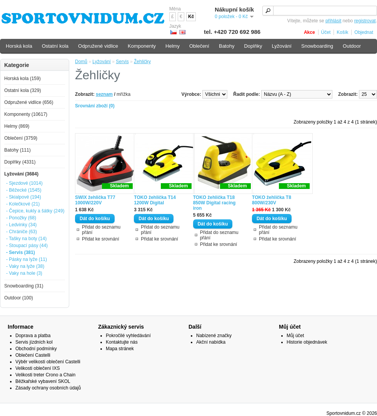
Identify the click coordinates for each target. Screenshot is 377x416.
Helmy (172, 46)
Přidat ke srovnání (100, 239)
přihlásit (333, 20)
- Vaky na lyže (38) (25, 266)
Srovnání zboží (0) (95, 106)
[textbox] (319, 10)
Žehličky (142, 61)
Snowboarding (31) (23, 286)
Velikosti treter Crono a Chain (45, 375)
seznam (104, 94)
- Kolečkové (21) (23, 204)
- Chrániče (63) (21, 231)
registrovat (365, 20)
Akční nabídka (210, 342)
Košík (342, 32)
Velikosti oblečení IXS (37, 368)
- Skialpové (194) (23, 197)
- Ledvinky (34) (21, 224)
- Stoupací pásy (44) (27, 245)
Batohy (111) (17, 150)
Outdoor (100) (18, 298)
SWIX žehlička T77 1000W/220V (95, 200)
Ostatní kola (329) (22, 90)
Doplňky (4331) (19, 162)
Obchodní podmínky (36, 348)
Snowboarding (317, 46)
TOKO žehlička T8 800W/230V (271, 200)
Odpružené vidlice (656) (28, 102)
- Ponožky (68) (21, 218)
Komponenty (142, 46)
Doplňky (253, 46)
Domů (81, 61)
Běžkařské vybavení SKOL (42, 381)
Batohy (226, 46)
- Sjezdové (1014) (24, 183)
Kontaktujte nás (122, 342)
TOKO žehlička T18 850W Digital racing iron (214, 203)
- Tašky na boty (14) (26, 238)
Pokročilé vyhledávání (128, 335)
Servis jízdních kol (34, 342)
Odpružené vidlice (98, 46)
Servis (122, 61)
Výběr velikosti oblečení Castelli (47, 361)
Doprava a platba (32, 335)
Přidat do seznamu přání (101, 229)
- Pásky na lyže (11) (26, 259)
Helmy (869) (16, 126)
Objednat (363, 32)
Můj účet (295, 335)
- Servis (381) (20, 252)
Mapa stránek (120, 348)
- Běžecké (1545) (23, 190)
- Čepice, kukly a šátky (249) (35, 211)
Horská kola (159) (22, 78)
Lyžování (101, 61)
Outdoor (352, 46)
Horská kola (19, 46)
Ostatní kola (55, 46)
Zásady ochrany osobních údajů (48, 388)
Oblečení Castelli (32, 355)
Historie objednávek (307, 342)
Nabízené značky (214, 335)
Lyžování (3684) (21, 174)
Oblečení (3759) (20, 138)
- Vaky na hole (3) (24, 273)
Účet (326, 32)
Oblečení (199, 46)
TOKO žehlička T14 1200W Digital (155, 200)
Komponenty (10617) (25, 114)
